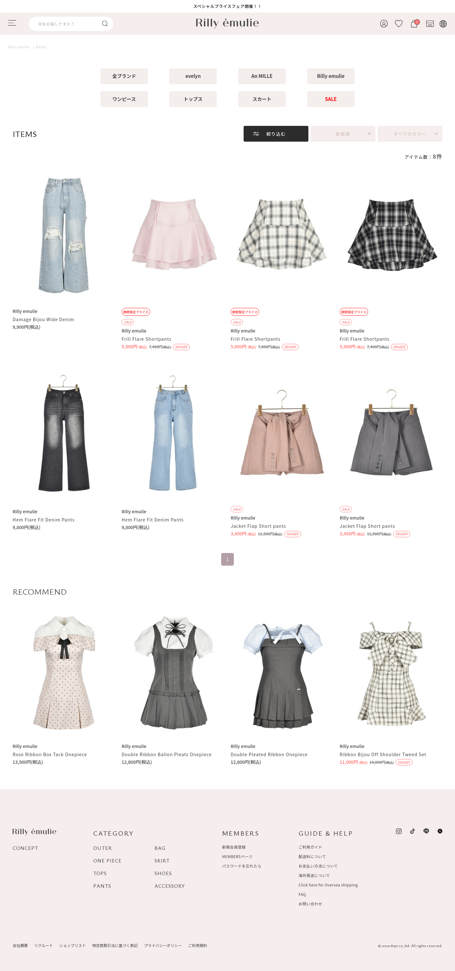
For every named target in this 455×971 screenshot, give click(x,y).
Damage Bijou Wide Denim (43, 319)
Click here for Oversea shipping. (329, 884)
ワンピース (124, 99)
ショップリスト (72, 945)
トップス (193, 99)
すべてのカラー (409, 134)
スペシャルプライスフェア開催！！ (227, 6)
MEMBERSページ (237, 856)
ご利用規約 (197, 945)
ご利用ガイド (310, 847)
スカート (261, 99)
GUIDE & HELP (326, 833)
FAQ (302, 894)
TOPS (100, 873)
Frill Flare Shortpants (147, 339)
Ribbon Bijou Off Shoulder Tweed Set (383, 754)
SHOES (163, 873)
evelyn (193, 76)
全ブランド (124, 76)
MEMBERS (240, 833)
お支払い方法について (318, 865)
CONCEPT (25, 847)
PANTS (102, 885)
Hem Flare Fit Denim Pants (44, 519)
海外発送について (314, 875)
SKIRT (162, 860)
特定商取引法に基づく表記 (115, 945)
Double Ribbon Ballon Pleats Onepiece (167, 754)
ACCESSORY (170, 885)
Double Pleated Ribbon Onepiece (269, 754)
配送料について (312, 856)
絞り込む (275, 134)
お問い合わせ (310, 903)
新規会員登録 (234, 847)
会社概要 (20, 945)
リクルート (43, 945)
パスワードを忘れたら (242, 865)
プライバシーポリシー (163, 945)
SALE (331, 99)
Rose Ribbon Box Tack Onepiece (50, 754)
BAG (160, 847)
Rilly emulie (331, 76)
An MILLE (262, 76)
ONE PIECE (107, 860)
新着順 (343, 134)
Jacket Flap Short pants (258, 526)
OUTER (102, 847)
